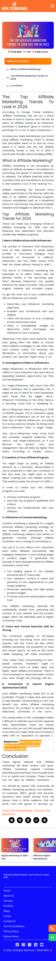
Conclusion (16, 85)
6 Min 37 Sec (41, 51)
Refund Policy (11, 936)
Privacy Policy (11, 931)
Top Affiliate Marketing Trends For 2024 (29, 77)
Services (8, 900)
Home (7, 890)
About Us (9, 895)
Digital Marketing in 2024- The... (14, 857)
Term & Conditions (14, 926)
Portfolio (8, 906)
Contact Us (10, 921)
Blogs (7, 911)
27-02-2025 (16, 51)
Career (7, 916)
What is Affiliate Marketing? (25, 69)
